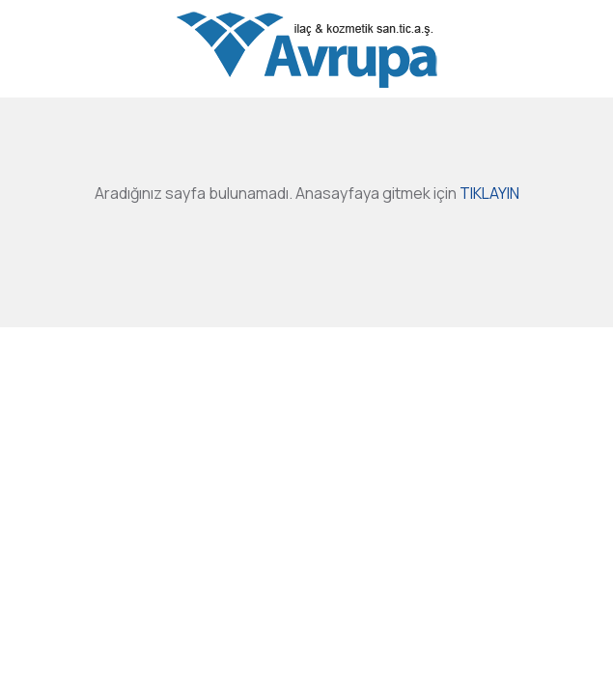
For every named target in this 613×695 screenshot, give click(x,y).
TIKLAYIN (489, 193)
